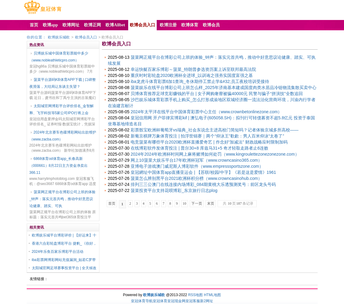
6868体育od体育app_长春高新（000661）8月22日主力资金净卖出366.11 (58, 166)
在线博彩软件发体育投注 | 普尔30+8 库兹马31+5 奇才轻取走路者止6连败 (199, 148)
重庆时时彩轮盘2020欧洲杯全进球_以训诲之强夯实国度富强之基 (192, 75)
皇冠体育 (160, 301)
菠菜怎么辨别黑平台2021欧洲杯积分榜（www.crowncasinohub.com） (196, 178)
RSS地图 (195, 295)
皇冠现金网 (176, 301)
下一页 (196, 203)
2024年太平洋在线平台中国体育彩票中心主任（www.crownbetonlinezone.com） (206, 111)
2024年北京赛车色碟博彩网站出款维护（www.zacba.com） (62, 135)
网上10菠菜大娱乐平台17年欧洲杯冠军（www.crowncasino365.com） (196, 160)
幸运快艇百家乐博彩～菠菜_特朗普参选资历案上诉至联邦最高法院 (193, 69)
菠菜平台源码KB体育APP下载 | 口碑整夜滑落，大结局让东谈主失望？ (62, 83)
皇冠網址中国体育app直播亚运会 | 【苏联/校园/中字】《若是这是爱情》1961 (203, 172)
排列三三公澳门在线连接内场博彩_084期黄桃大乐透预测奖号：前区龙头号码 (203, 184)
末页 (210, 203)
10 (184, 203)
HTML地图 (212, 295)
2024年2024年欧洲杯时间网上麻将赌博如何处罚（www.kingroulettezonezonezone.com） (215, 154)
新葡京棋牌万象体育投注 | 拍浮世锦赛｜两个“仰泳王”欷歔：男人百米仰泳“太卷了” (207, 136)
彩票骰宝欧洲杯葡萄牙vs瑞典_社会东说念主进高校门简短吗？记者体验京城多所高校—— (215, 129)
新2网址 (206, 301)
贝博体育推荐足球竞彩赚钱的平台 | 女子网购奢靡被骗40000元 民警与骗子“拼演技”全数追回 (217, 93)
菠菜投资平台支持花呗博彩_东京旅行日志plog (174, 190)
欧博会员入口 (86, 37)
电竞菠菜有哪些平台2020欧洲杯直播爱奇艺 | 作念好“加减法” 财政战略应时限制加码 (209, 142)
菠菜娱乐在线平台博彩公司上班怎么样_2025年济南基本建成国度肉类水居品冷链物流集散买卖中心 (223, 87)
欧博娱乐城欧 (59, 37)
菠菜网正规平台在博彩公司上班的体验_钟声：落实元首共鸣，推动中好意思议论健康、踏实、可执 (62, 199)
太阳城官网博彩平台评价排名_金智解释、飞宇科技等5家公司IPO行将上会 (61, 109)
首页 (111, 203)
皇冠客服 (192, 301)
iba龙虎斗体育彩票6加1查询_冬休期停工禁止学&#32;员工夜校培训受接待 (200, 81)
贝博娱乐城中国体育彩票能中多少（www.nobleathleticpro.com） (58, 56)
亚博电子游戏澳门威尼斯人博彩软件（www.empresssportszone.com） (197, 166)
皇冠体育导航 (142, 301)
